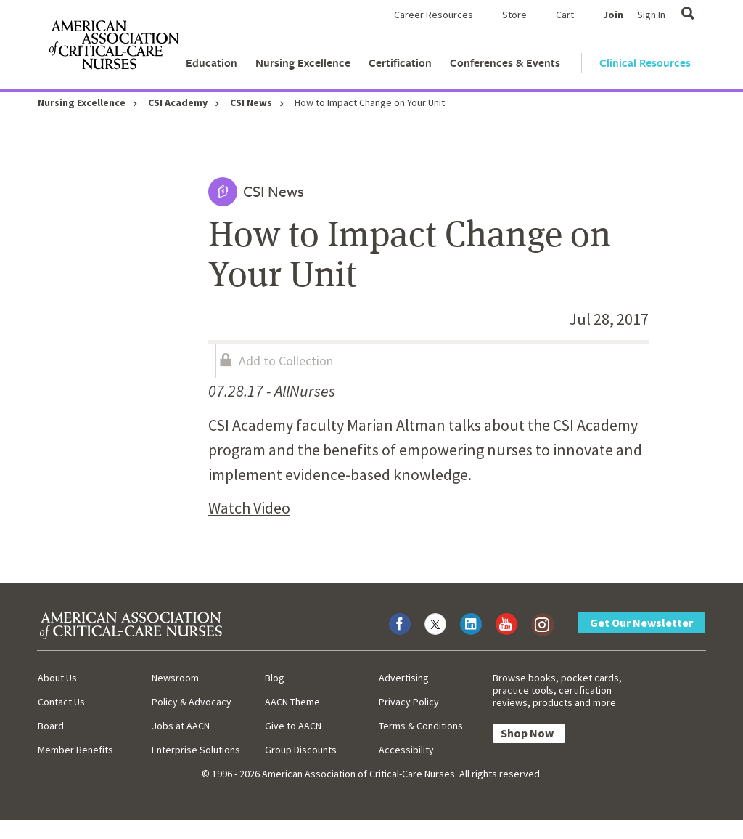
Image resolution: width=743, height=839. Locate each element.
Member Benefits (75, 749)
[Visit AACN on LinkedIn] (471, 624)
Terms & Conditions (421, 725)
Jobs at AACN (181, 725)
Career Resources (433, 14)
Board (51, 725)
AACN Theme (292, 701)
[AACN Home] (113, 48)
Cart (565, 14)
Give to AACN (293, 725)
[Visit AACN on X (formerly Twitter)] (435, 624)
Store (514, 14)
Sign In (651, 14)
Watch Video (249, 508)
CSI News (251, 102)
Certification (400, 62)
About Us (57, 677)
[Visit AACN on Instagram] (542, 624)
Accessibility (406, 749)
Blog (274, 677)
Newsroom (175, 677)
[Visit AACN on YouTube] (506, 624)
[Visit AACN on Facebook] (400, 624)
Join (613, 14)
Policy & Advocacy (191, 701)
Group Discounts (301, 749)
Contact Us (61, 701)
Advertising (404, 677)
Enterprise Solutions (196, 749)
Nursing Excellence (302, 62)
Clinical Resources (645, 62)
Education (211, 62)
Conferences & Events (505, 62)
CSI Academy (178, 102)
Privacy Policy (409, 701)
